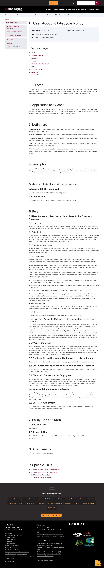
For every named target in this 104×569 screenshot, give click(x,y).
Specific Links (35, 75)
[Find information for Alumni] (85, 499)
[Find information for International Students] (71, 499)
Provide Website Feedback (13, 551)
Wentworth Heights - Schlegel (45, 561)
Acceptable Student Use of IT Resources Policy (44, 472)
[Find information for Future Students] (21, 499)
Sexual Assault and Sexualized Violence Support (19, 557)
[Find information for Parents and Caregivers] (35, 504)
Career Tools (8, 542)
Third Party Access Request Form (40, 475)
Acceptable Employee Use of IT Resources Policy (45, 469)
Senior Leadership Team (13, 47)
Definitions (34, 58)
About (97, 9)
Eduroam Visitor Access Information (41, 477)
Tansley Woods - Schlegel (44, 559)
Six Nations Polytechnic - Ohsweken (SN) (49, 555)
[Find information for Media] (38, 508)
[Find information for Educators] (62, 504)
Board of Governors (12, 22)
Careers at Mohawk (10, 540)
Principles (33, 61)
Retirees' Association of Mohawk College (17, 553)
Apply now (53, 3)
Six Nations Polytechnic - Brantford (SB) (49, 553)
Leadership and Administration (25, 15)
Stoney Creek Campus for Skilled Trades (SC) (50, 537)
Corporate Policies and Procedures (44, 15)
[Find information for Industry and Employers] (15, 504)
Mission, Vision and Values (14, 32)
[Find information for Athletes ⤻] (50, 504)
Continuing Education (59, 9)
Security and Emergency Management (16, 555)
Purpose (33, 52)
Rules (32, 66)
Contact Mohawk (10, 545)
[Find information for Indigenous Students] (53, 499)
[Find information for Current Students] (36, 499)
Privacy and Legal (10, 562)
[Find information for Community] (91, 504)
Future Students (70, 9)
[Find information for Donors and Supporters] (76, 504)
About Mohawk (11, 15)
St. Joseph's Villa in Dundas (45, 557)
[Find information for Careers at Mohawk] (50, 508)
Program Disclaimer (11, 549)
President (9, 43)
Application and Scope (37, 55)
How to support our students (51, 516)
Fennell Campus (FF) (43, 529)
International (90, 9)
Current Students (81, 9)
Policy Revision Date (37, 69)
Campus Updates (10, 538)
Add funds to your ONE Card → (14, 536)
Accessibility (9, 534)
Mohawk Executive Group (13, 35)
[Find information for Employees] (64, 508)
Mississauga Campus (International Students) (50, 535)
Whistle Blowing (10, 559)
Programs (48, 9)
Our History (9, 39)
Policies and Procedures (12, 547)
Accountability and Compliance (40, 64)
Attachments (34, 72)
